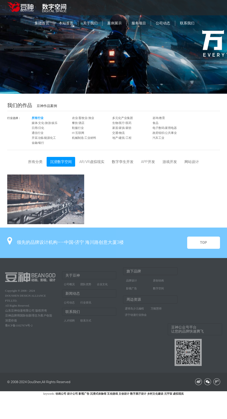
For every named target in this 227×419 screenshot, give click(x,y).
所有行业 (37, 118)
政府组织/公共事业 (165, 133)
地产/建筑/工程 (121, 138)
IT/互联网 (78, 133)
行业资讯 (85, 304)
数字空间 (158, 286)
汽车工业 (158, 138)
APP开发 (148, 162)
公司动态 (163, 23)
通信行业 (37, 133)
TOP (203, 242)
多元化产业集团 (122, 118)
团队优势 (85, 286)
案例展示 (114, 23)
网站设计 (191, 162)
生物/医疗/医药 (121, 123)
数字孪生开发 (123, 162)
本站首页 (66, 23)
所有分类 (35, 162)
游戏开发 (169, 162)
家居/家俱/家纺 (121, 128)
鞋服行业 (78, 128)
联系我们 (187, 23)
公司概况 (69, 286)
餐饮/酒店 (78, 123)
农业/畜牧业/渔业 (83, 118)
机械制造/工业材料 (84, 138)
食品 (155, 123)
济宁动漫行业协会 (136, 312)
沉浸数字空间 (61, 162)
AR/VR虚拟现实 (91, 162)
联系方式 (85, 322)
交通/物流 (118, 133)
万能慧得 (156, 306)
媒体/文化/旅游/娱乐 (45, 123)
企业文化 (102, 286)
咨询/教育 (159, 118)
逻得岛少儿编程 (134, 306)
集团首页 (42, 23)
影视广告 (131, 286)
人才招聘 (69, 322)
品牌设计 (131, 278)
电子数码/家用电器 (165, 128)
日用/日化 (38, 128)
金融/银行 (38, 142)
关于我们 (90, 23)
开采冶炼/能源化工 (44, 138)
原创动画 (158, 278)
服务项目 (138, 23)
